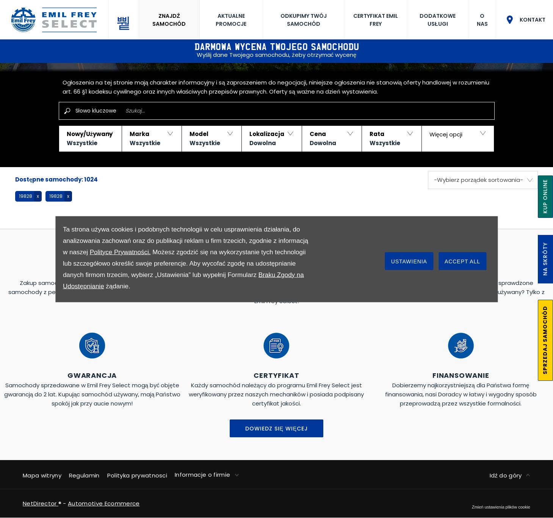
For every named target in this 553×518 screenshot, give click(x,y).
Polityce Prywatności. (120, 251)
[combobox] (483, 180)
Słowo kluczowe (95, 110)
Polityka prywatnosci (137, 475)
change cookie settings (501, 507)
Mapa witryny (42, 475)
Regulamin (84, 475)
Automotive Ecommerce (103, 503)
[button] (90, 139)
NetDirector (40, 503)
